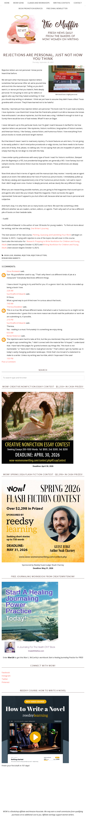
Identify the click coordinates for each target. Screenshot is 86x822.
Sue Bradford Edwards (16, 294)
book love (8, 255)
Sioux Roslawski (13, 271)
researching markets (11, 258)
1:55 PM (10, 358)
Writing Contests (61, 3)
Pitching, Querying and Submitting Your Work (52, 235)
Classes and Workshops (38, 3)
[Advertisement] (43, 788)
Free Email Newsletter (56, 8)
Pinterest (5, 682)
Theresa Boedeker (14, 307)
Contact (78, 3)
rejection (26, 255)
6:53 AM (10, 332)
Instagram (6, 676)
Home (6, 3)
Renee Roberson (14, 336)
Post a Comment (9, 362)
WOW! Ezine (18, 3)
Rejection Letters (39, 255)
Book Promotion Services (31, 8)
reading (17, 255)
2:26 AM (10, 290)
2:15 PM (10, 319)
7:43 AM (10, 303)
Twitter (5, 679)
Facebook (6, 672)
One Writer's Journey (39, 228)
